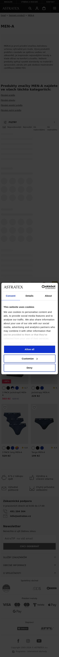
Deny (29, 367)
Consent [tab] (10, 295)
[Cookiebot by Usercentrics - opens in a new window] (42, 287)
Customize (29, 358)
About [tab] (48, 295)
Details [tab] (30, 295)
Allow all (29, 349)
